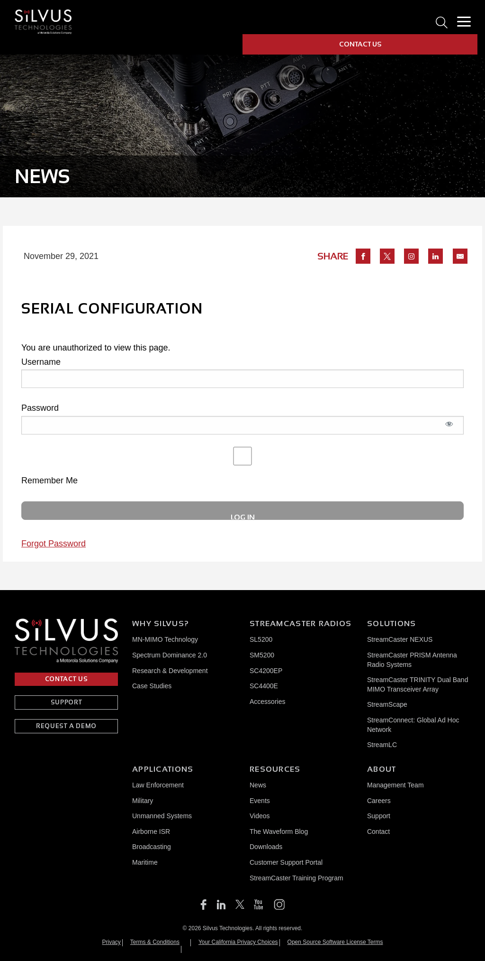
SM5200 (262, 655)
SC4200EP (266, 671)
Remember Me (242, 466)
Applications (162, 769)
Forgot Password (53, 543)
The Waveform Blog (279, 831)
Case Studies (151, 686)
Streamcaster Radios (300, 623)
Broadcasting (151, 846)
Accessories (267, 701)
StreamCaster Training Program (296, 878)
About (381, 769)
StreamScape (387, 704)
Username (41, 362)
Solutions (391, 623)
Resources (275, 769)
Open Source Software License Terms (335, 942)
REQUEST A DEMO (66, 726)
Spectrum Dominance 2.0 (169, 655)
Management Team (395, 785)
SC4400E (264, 686)
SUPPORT (66, 702)
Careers (379, 800)
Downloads (266, 846)
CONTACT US (360, 44)
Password (40, 408)
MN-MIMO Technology (165, 639)
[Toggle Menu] (463, 21)
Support (378, 816)
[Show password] (449, 429)
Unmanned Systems (162, 816)
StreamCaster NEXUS (399, 639)
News (258, 785)
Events (260, 800)
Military (142, 800)
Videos (260, 816)
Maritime (145, 862)
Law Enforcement (158, 785)
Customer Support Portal (286, 862)
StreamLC (382, 744)
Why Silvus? (160, 623)
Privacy (111, 942)
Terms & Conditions (155, 942)
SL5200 (261, 639)
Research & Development (170, 671)
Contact (378, 831)
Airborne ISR (151, 831)
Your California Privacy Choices (238, 942)
